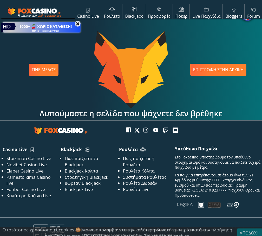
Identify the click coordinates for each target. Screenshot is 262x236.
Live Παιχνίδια (206, 12)
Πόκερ (181, 12)
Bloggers (233, 12)
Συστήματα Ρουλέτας (144, 177)
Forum (253, 12)
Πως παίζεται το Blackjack (81, 161)
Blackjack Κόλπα (81, 171)
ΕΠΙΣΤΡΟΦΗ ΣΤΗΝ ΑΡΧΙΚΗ (218, 70)
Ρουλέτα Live (136, 189)
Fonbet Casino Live (25, 189)
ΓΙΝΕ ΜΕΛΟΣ (44, 70)
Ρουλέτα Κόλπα (139, 171)
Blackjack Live (79, 189)
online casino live (49, 15)
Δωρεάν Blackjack (83, 183)
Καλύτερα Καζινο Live (28, 196)
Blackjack (134, 12)
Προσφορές (159, 12)
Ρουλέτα (112, 12)
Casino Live (88, 12)
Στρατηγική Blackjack (86, 177)
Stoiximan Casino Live (28, 158)
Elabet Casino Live (24, 171)
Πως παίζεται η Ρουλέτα (138, 161)
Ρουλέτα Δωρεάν (140, 183)
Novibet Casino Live (26, 165)
